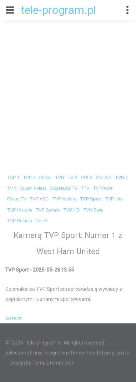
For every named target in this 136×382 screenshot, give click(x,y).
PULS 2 (103, 177)
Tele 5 (42, 220)
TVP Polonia (19, 220)
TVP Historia (19, 210)
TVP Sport (91, 199)
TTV (85, 188)
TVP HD (71, 210)
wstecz (13, 318)
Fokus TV (16, 199)
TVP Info (114, 199)
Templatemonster (53, 363)
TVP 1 (13, 177)
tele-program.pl (58, 10)
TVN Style (93, 210)
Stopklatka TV (63, 188)
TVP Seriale (48, 210)
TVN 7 (121, 177)
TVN (59, 177)
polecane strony (23, 353)
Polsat (45, 177)
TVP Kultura (64, 199)
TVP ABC (39, 199)
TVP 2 (29, 177)
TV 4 (72, 177)
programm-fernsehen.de (73, 353)
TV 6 (12, 188)
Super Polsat (33, 188)
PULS (86, 177)
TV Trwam (103, 188)
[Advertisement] (68, 92)
